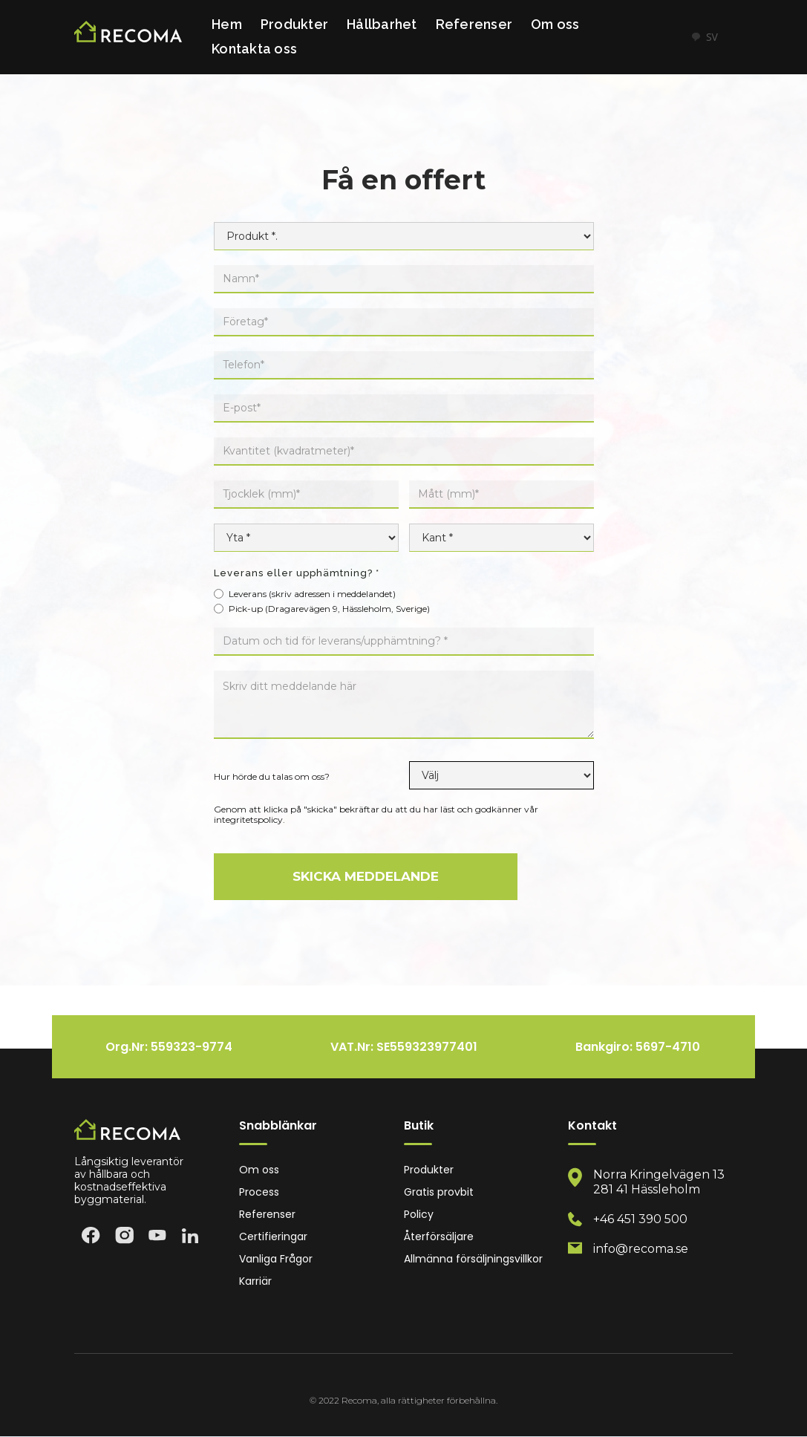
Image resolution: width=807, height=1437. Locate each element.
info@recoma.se (640, 1249)
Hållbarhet (382, 24)
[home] (128, 37)
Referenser (474, 24)
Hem (227, 24)
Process (259, 1192)
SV (704, 37)
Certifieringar (273, 1236)
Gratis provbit (439, 1192)
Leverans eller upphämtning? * (296, 573)
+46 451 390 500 (640, 1219)
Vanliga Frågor (276, 1259)
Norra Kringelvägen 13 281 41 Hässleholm (659, 1181)
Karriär (255, 1281)
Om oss (555, 24)
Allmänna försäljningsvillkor (473, 1259)
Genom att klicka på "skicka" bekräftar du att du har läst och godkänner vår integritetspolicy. (376, 814)
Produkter (294, 24)
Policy (419, 1214)
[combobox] (704, 37)
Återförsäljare (439, 1236)
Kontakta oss (254, 48)
